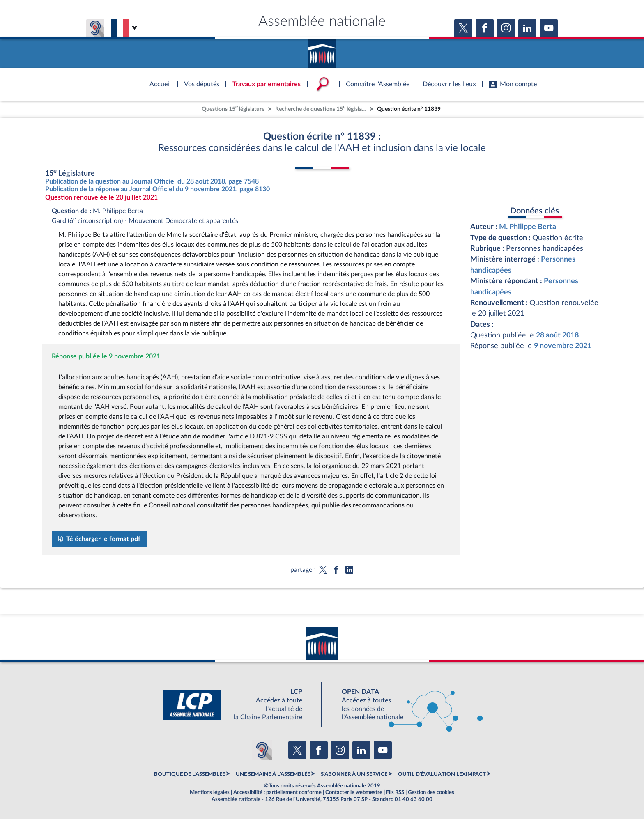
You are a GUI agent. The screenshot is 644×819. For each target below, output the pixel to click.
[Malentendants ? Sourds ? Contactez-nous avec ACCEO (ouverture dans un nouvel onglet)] (262, 750)
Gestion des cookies (431, 792)
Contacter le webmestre (353, 792)
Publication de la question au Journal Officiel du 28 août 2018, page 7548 (152, 181)
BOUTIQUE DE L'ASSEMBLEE (189, 774)
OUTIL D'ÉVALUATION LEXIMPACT (442, 774)
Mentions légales (210, 792)
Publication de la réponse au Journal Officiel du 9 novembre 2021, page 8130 (157, 189)
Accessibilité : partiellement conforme (277, 792)
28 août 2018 (557, 335)
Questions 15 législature (233, 108)
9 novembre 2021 (562, 345)
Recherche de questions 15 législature (321, 108)
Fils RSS (395, 792)
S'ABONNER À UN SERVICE (354, 774)
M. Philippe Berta (527, 226)
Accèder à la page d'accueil (322, 50)
